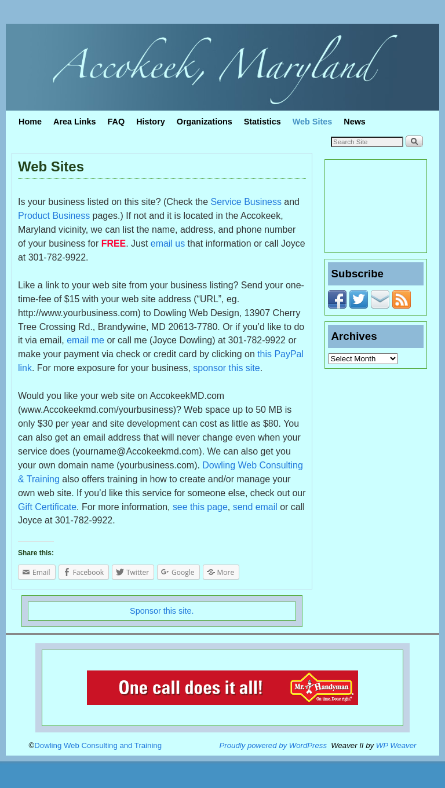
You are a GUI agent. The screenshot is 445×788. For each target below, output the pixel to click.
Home (30, 121)
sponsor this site (226, 368)
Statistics (262, 121)
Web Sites (313, 121)
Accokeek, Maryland (114, 26)
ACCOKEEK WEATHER (376, 206)
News (355, 121)
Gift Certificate (47, 507)
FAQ (116, 121)
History (150, 121)
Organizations (204, 121)
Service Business (246, 202)
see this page (200, 507)
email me (85, 340)
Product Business (54, 216)
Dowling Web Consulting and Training (98, 745)
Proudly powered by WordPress (273, 745)
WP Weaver (396, 745)
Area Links (74, 121)
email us (168, 243)
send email (255, 507)
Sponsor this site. (162, 610)
